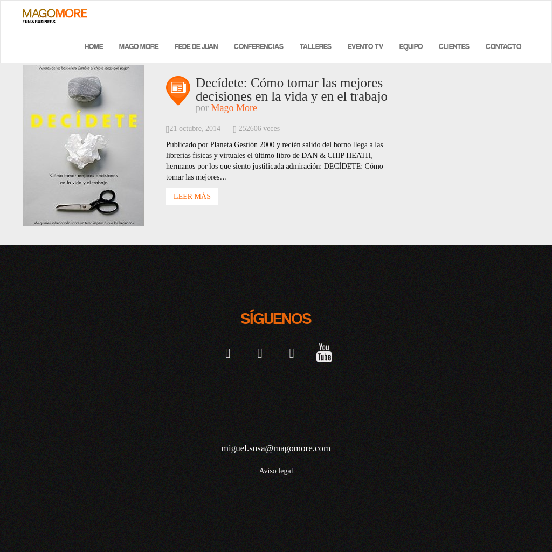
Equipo (411, 46)
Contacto (503, 46)
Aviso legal (276, 471)
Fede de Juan (196, 46)
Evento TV (365, 46)
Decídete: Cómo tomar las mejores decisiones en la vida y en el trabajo (292, 89)
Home (94, 46)
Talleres (316, 46)
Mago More (138, 46)
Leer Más (192, 196)
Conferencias (259, 46)
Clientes (454, 46)
